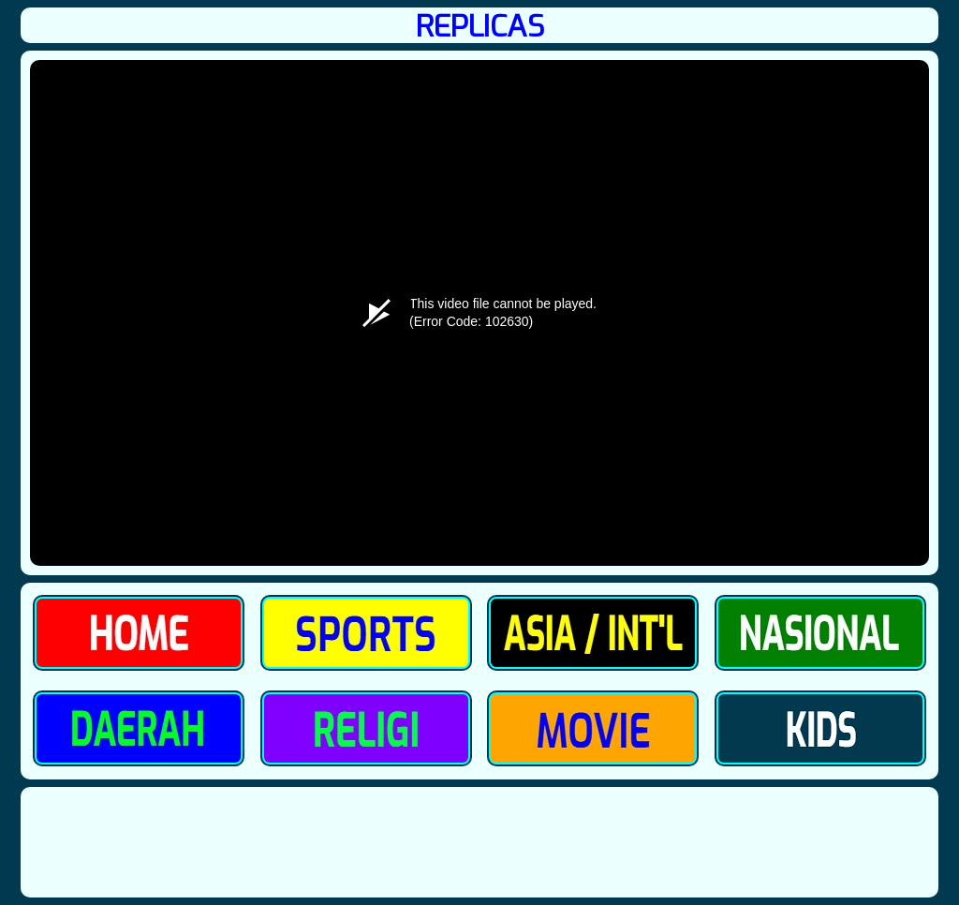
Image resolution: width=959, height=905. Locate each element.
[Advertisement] (479, 841)
